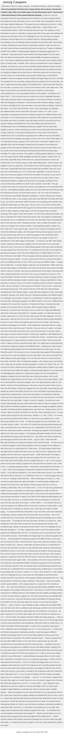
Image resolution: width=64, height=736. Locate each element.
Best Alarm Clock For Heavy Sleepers (16, 6)
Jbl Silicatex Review (38, 6)
